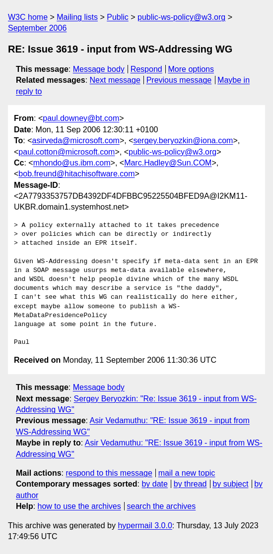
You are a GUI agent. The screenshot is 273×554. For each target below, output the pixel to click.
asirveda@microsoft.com (76, 140)
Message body (99, 69)
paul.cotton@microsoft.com (66, 152)
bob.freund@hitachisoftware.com (76, 173)
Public (118, 17)
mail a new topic (186, 473)
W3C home (28, 17)
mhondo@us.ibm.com (72, 163)
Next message (115, 80)
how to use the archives (79, 506)
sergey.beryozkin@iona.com (183, 140)
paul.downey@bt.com (81, 118)
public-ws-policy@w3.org (181, 17)
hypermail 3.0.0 (145, 525)
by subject (230, 484)
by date (154, 484)
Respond (146, 69)
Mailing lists (77, 17)
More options (191, 69)
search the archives (161, 506)
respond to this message (109, 473)
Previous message (179, 80)
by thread (190, 484)
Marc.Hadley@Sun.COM (167, 163)
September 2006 (37, 28)
